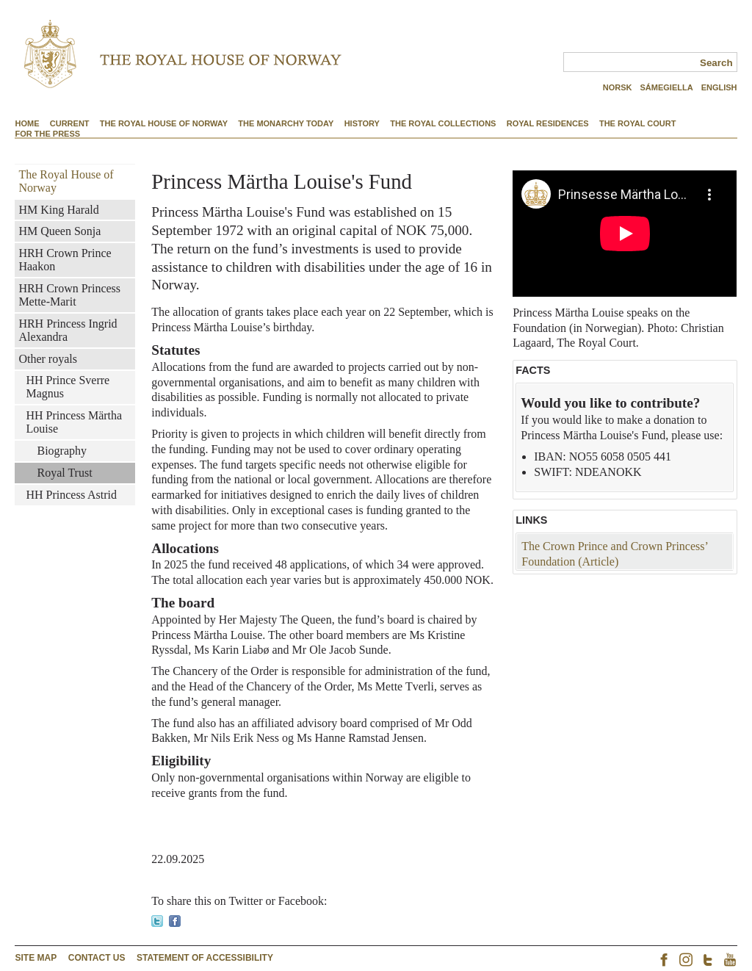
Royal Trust (64, 472)
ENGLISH (719, 87)
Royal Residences (548, 123)
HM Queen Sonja (59, 231)
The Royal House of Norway (164, 123)
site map (36, 958)
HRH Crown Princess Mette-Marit (69, 295)
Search (716, 62)
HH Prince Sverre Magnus (67, 387)
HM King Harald (58, 209)
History (362, 123)
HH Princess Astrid (71, 494)
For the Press (47, 133)
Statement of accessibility (205, 958)
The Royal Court (637, 123)
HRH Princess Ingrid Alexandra (67, 330)
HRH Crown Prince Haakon (64, 259)
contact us (97, 958)
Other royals (47, 359)
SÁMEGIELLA (666, 87)
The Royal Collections (443, 123)
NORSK (617, 87)
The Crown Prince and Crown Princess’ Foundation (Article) (615, 554)
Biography (62, 450)
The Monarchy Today (285, 123)
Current (70, 123)
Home (27, 123)
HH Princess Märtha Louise (74, 422)
